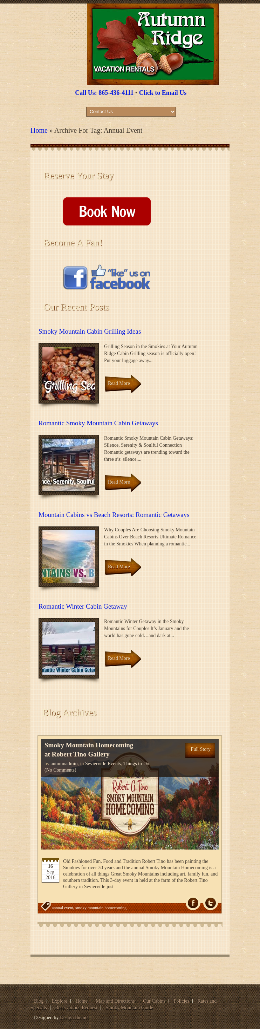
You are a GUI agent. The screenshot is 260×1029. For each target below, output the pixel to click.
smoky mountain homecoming (100, 907)
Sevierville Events (103, 763)
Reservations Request (76, 1007)
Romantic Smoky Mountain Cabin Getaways (98, 423)
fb (193, 903)
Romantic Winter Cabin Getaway (83, 606)
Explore (59, 1001)
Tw (210, 903)
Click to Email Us (163, 92)
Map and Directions (115, 1001)
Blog (38, 1001)
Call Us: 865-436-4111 (104, 92)
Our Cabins (154, 1001)
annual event (62, 907)
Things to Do (136, 763)
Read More (119, 383)
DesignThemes (74, 1017)
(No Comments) (60, 770)
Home (39, 130)
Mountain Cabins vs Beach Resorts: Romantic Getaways (114, 514)
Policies (181, 1001)
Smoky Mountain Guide (129, 1007)
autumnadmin (64, 763)
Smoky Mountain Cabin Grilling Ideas (90, 331)
